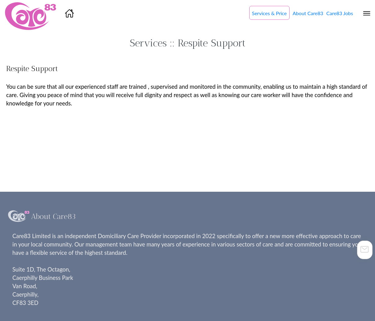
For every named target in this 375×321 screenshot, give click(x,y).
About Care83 (308, 13)
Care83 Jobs (339, 13)
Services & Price (269, 13)
